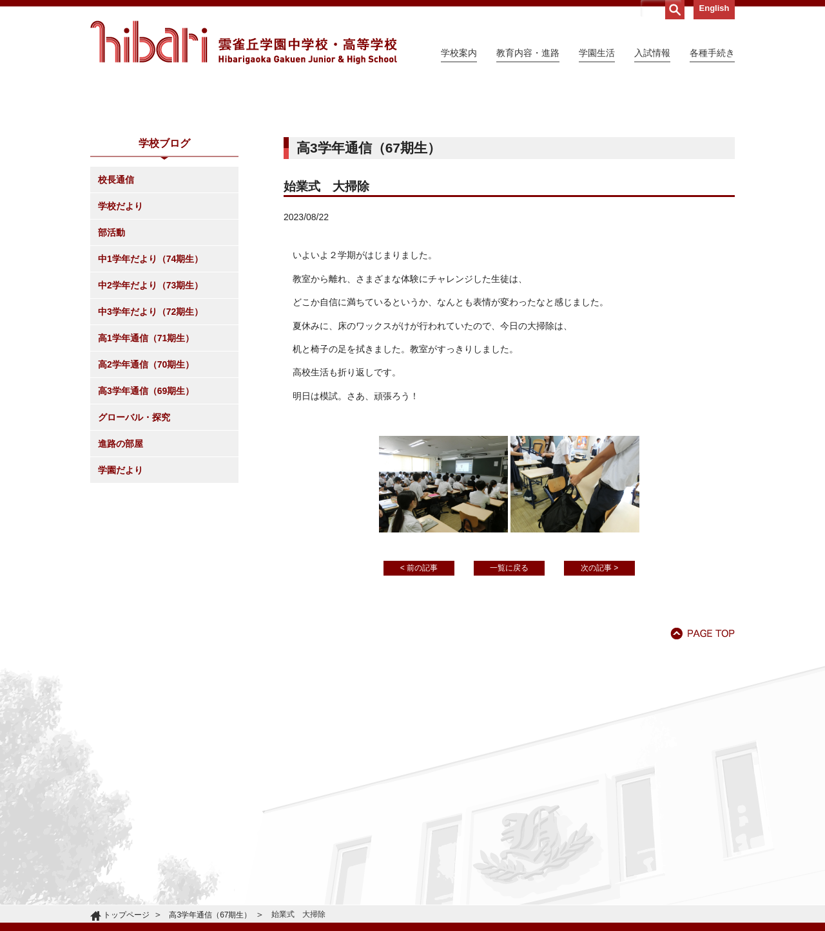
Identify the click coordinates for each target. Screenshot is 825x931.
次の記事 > (599, 685)
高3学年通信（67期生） (210, 914)
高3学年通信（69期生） (146, 508)
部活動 (111, 349)
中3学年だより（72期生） (150, 429)
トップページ (126, 914)
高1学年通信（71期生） (146, 455)
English (714, 8)
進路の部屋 (120, 561)
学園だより (120, 587)
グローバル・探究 (134, 534)
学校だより (120, 323)
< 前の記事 (419, 685)
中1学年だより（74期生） (150, 376)
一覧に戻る (509, 685)
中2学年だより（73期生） (150, 402)
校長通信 (116, 297)
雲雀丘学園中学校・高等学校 (243, 42)
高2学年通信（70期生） (146, 481)
